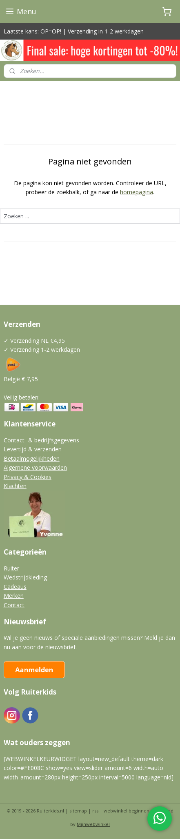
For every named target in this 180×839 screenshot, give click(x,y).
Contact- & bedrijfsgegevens (41, 440)
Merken (14, 595)
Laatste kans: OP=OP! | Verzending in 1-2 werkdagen (74, 31)
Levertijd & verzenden (33, 449)
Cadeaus (15, 586)
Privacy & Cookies (27, 477)
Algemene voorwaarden (35, 467)
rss (95, 811)
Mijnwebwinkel (93, 824)
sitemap (78, 811)
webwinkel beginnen (126, 811)
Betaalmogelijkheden (32, 458)
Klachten (15, 486)
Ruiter (11, 568)
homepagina (136, 192)
